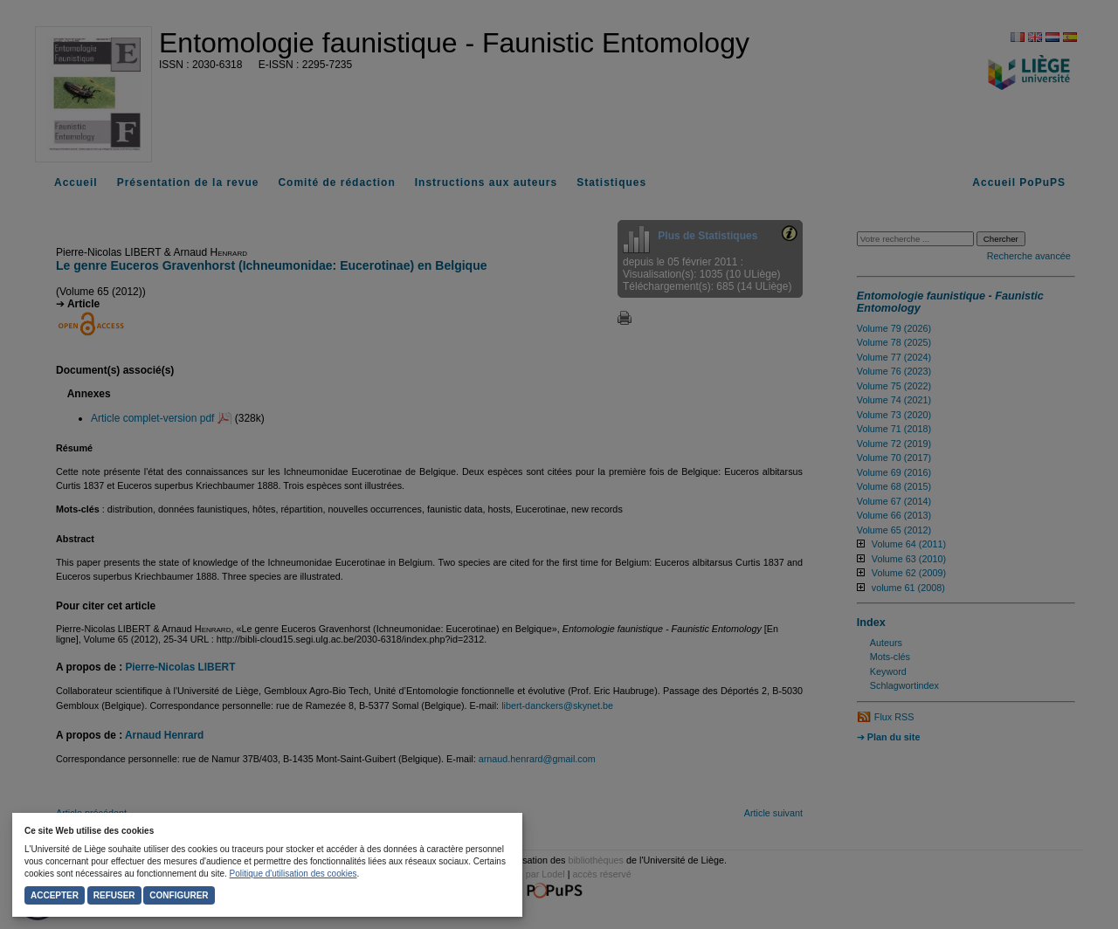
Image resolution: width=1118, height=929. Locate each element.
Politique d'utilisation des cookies (293, 873)
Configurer (178, 895)
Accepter (55, 895)
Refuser (114, 895)
